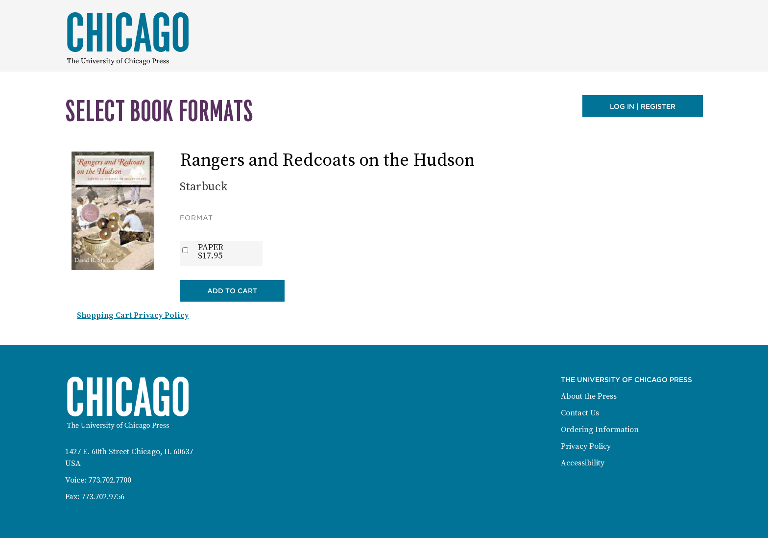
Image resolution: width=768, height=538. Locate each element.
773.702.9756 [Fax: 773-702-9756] (102, 497)
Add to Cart (232, 290)
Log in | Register (642, 106)
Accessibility (582, 463)
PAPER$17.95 (210, 251)
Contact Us (580, 413)
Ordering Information (600, 430)
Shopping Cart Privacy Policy (133, 315)
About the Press (589, 396)
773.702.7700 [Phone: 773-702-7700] (109, 480)
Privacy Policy (586, 446)
